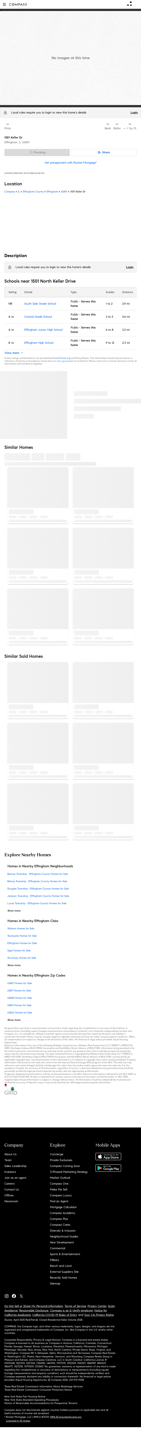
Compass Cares (60, 1224)
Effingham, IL (12, 142)
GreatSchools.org (61, 358)
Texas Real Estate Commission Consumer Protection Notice (38, 1389)
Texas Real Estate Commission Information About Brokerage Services (43, 1386)
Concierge (56, 1154)
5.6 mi (126, 316)
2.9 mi (126, 303)
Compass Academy (62, 1213)
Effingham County (33, 191)
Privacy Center (97, 1306)
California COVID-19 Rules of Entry (54, 1315)
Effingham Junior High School (43, 329)
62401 (25, 142)
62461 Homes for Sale (19, 1005)
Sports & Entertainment (65, 1254)
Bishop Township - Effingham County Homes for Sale (37, 881)
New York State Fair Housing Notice (24, 1396)
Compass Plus (59, 1219)
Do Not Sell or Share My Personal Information (33, 1306)
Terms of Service (75, 1306)
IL (19, 191)
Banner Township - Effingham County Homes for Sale (37, 873)
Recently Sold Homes (63, 1277)
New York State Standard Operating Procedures (31, 1399)
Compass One (59, 1183)
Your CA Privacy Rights (99, 1315)
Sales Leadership (15, 1166)
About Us (10, 1154)
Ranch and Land (60, 1266)
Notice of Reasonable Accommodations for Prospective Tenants (40, 1403)
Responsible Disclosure (33, 1310)
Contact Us (11, 1189)
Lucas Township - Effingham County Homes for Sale (36, 903)
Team (8, 1160)
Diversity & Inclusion (63, 1230)
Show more (14, 910)
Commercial (57, 1248)
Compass (9, 191)
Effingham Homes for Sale (22, 943)
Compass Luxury (61, 1195)
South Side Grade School (40, 303)
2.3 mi (126, 342)
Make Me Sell (58, 1189)
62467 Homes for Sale (19, 983)
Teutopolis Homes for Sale (22, 935)
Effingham (52, 191)
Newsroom (11, 1201)
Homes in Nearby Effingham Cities (33, 921)
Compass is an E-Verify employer (71, 1310)
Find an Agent (59, 1201)
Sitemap (55, 1283)
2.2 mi (126, 329)
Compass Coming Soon (65, 1166)
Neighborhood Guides (64, 1236)
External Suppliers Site (64, 1271)
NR (10, 303)
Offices (9, 1195)
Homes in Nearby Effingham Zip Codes (36, 975)
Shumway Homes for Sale (21, 957)
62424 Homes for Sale (19, 997)
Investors (10, 1172)
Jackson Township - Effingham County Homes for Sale (38, 895)
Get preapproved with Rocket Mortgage (71, 162)
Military (54, 1260)
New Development (62, 1242)
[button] (4, 4)
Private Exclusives (61, 1160)
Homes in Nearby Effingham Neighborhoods (40, 866)
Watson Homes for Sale (20, 928)
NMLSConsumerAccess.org (65, 1417)
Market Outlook (60, 1177)
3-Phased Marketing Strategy (69, 1172)
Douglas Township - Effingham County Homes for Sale (38, 888)
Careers (9, 1183)
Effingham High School (38, 342)
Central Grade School (38, 316)
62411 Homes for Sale (19, 990)
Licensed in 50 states (18, 1420)
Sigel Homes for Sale (19, 950)
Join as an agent (15, 1177)
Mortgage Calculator (63, 1207)
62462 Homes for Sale (19, 1012)
